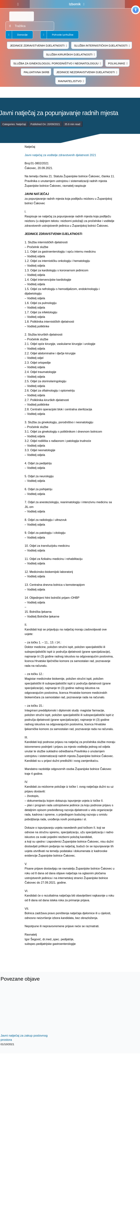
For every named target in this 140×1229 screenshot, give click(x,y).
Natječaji (21, 124)
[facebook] (18, 4)
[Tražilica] (29, 26)
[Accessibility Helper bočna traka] (135, 9)
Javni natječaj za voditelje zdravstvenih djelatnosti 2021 (60, 155)
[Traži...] (10, 26)
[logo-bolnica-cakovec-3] (47, 955)
